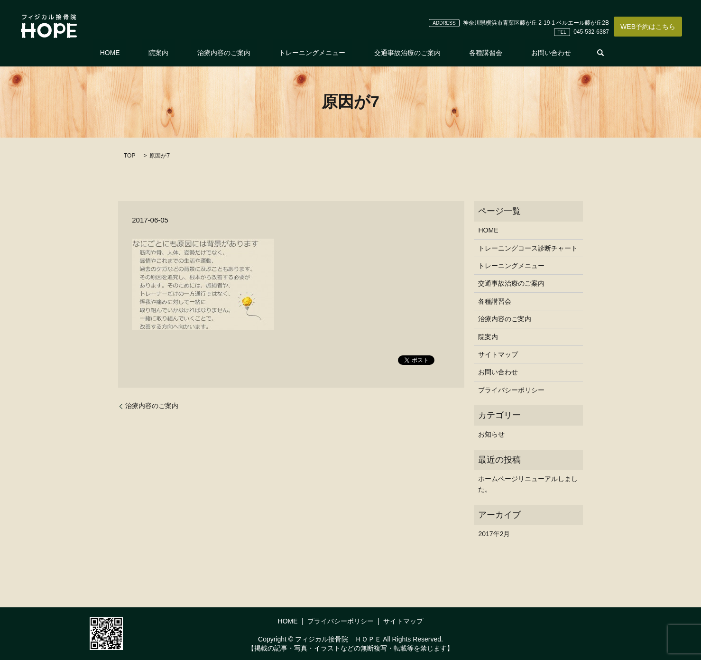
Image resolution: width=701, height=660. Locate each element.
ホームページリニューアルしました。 (528, 484)
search (556, 53)
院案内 (184, 52)
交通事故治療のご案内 (394, 52)
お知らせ (491, 434)
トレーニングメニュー (312, 52)
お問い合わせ (513, 52)
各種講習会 (460, 52)
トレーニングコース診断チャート (528, 248)
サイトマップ (498, 354)
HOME (148, 52)
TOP (129, 155)
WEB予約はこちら (647, 26)
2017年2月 (494, 534)
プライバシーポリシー (511, 390)
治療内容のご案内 (236, 52)
